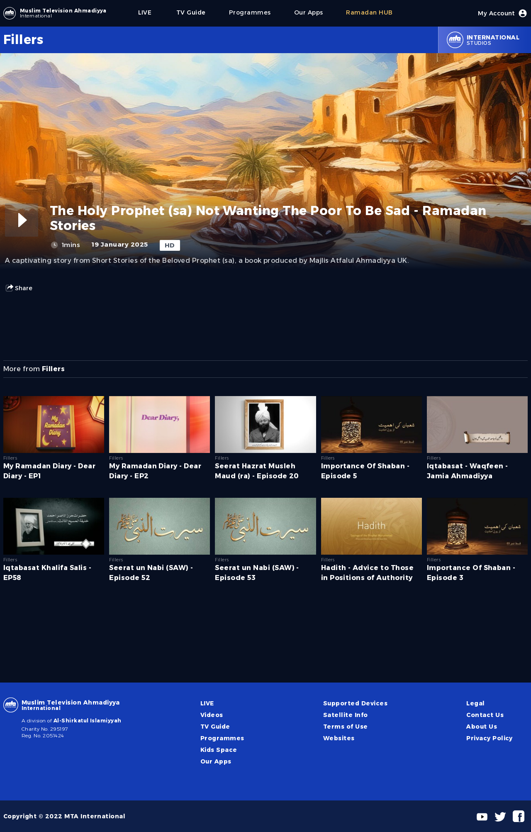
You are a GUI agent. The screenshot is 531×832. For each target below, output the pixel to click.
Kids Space (218, 750)
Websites (339, 738)
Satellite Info (345, 715)
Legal (475, 703)
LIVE (207, 703)
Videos (211, 715)
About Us (481, 726)
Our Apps (215, 761)
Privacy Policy (489, 738)
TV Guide (215, 726)
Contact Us (485, 715)
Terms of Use (345, 726)
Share (18, 288)
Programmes (222, 738)
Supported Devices (355, 703)
